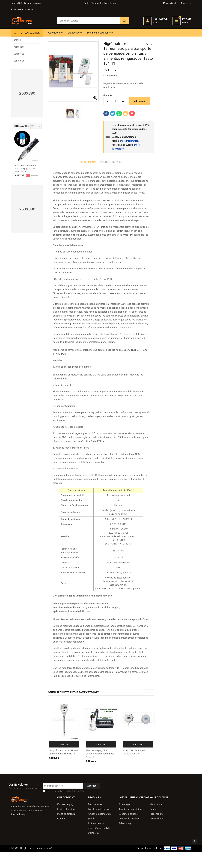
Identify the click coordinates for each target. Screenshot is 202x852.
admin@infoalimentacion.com (26, 3)
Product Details (111, 161)
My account (156, 804)
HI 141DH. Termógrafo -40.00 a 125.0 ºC (134, 752)
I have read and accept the (66, 791)
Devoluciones (95, 804)
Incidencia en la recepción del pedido (99, 826)
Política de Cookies (129, 818)
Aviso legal (125, 804)
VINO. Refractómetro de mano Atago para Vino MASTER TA (25, 168)
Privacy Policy (79, 791)
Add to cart (139, 101)
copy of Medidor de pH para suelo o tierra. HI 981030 (63, 752)
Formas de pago (65, 804)
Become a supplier (128, 813)
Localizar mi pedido (98, 809)
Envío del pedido (66, 809)
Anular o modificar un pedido (99, 816)
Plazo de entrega (66, 813)
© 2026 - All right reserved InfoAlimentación (32, 848)
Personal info (157, 813)
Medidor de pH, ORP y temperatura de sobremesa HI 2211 (100, 753)
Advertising (125, 823)
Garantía (61, 818)
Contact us (94, 832)
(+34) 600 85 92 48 (22, 9)
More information (129, 140)
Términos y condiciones (131, 809)
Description (88, 161)
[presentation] (32, 126)
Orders (153, 809)
